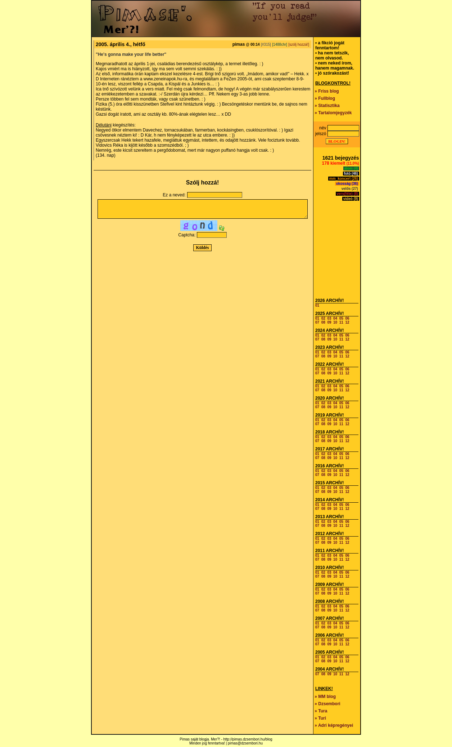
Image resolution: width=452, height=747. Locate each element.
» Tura (321, 710)
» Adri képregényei (334, 725)
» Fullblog (325, 98)
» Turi (320, 718)
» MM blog (325, 696)
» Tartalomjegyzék (333, 112)
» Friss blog (327, 91)
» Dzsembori (327, 703)
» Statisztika (327, 105)
